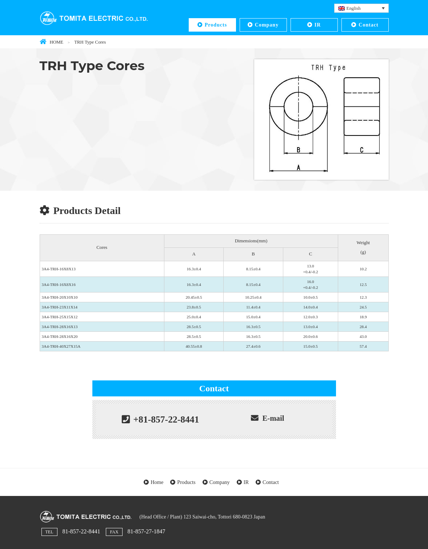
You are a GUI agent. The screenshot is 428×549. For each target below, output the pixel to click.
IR (318, 25)
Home (157, 482)
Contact (368, 25)
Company (267, 25)
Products (216, 25)
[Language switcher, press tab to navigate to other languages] (361, 8)
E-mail (273, 418)
